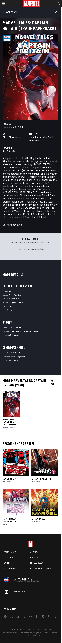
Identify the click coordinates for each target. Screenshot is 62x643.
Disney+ (34, 558)
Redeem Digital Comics (40, 568)
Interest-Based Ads (24, 636)
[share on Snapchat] (36, 617)
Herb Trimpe (35, 140)
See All (54, 382)
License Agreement (50, 633)
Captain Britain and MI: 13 (42, 479)
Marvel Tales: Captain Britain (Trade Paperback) (10, 422)
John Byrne (35, 137)
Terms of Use (13, 629)
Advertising (36, 552)
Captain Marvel (38, 519)
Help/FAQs (8, 558)
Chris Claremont (11, 137)
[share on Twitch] (49, 617)
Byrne (12, 428)
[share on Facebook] (5, 617)
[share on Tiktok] (55, 617)
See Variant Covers (12, 224)
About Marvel (10, 552)
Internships (9, 568)
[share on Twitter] (11, 617)
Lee (15, 428)
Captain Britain (9, 479)
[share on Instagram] (18, 617)
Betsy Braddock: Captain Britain (9, 520)
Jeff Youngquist (14, 335)
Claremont (6, 428)
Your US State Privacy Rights (42, 629)
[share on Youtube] (30, 617)
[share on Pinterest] (43, 617)
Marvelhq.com (37, 563)
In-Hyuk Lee (9, 150)
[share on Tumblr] (24, 617)
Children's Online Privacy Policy (30, 633)
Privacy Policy (25, 629)
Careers (8, 563)
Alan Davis (48, 137)
